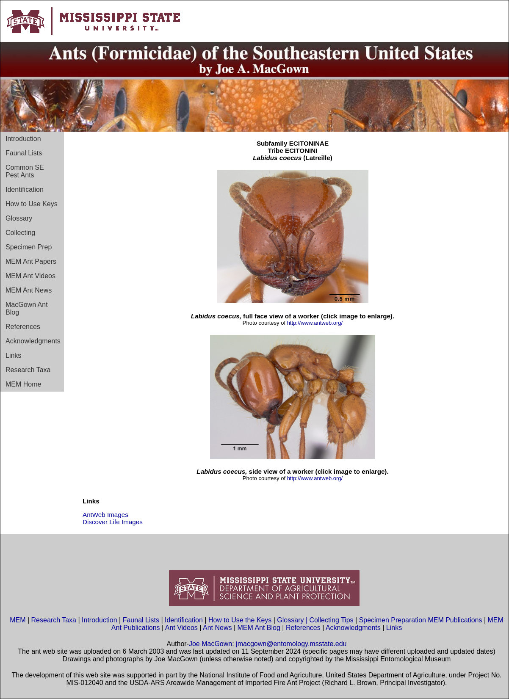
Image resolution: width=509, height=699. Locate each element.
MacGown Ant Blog (27, 308)
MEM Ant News (29, 290)
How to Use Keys (32, 203)
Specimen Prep (29, 247)
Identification (25, 189)
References (23, 326)
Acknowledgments (33, 341)
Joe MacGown (210, 643)
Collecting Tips (332, 620)
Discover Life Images (113, 521)
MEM (17, 620)
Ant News (217, 627)
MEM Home (23, 384)
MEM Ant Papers (31, 261)
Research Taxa (28, 369)
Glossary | (293, 620)
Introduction (23, 138)
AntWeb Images (105, 514)
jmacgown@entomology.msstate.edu (291, 643)
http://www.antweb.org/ (315, 323)
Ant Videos (181, 627)
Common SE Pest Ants (25, 171)
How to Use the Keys (241, 620)
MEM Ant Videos (30, 275)
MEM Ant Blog (259, 627)
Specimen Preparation (392, 620)
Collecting (20, 232)
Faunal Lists (24, 153)
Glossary (19, 218)
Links (13, 355)
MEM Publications (455, 620)
